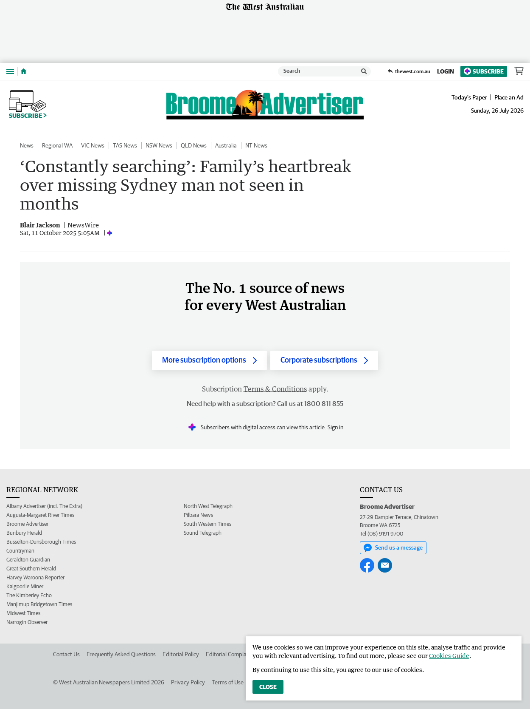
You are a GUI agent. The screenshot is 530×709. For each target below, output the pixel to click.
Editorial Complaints (230, 654)
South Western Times (207, 524)
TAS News (125, 145)
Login (445, 71)
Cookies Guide (449, 655)
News (27, 145)
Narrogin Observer (27, 622)
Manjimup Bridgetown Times (39, 604)
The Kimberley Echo (29, 595)
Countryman (20, 550)
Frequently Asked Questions (121, 654)
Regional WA (57, 145)
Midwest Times (23, 613)
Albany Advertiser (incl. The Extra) (44, 506)
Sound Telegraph (203, 533)
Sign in (335, 427)
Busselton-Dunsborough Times (41, 542)
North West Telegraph (208, 506)
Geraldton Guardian (28, 559)
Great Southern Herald (31, 568)
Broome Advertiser (27, 524)
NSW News (159, 145)
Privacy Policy (188, 682)
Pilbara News (198, 515)
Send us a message (393, 548)
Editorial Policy (181, 654)
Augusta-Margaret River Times (40, 515)
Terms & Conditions (275, 389)
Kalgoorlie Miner (24, 586)
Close (268, 686)
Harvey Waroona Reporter (35, 577)
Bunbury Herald (24, 533)
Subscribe (484, 71)
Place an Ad (509, 97)
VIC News (92, 145)
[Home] (23, 71)
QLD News (194, 145)
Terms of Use (228, 682)
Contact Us (66, 654)
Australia (226, 145)
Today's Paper (469, 97)
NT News (256, 145)
